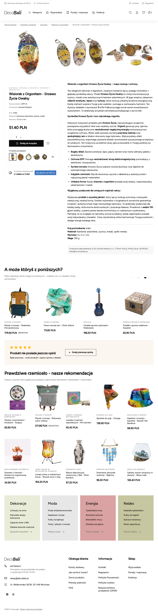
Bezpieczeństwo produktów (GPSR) (107, 589)
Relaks (129, 503)
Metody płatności (77, 582)
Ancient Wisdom (25, 107)
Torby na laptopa (56, 519)
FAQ (71, 587)
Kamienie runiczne (94, 515)
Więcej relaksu (132, 531)
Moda (52, 503)
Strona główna (10, 25)
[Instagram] (13, 594)
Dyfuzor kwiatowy (132, 519)
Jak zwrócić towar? (78, 572)
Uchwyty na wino (18, 510)
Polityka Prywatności (108, 577)
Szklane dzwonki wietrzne (22, 527)
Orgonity (43, 25)
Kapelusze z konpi (56, 515)
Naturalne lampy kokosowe (17, 516)
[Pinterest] (7, 594)
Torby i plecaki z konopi (59, 524)
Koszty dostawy (76, 567)
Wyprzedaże (134, 567)
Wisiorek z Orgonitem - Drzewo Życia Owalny (90, 25)
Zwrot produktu (76, 577)
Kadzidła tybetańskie (133, 510)
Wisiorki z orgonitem (60, 25)
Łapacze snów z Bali (19, 522)
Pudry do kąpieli (131, 515)
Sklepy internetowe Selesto (31, 609)
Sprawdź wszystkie (21, 531)
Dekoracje (18, 503)
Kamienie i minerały (28, 25)
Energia (92, 503)
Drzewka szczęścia (94, 524)
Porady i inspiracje (137, 572)
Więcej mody (56, 531)
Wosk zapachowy (132, 524)
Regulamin (148, 3)
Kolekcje (132, 577)
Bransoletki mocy (94, 519)
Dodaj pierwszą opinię (81, 352)
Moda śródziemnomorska (60, 510)
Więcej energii (94, 531)
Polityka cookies (106, 582)
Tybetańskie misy (94, 510)
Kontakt (134, 3)
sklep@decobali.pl (19, 578)
